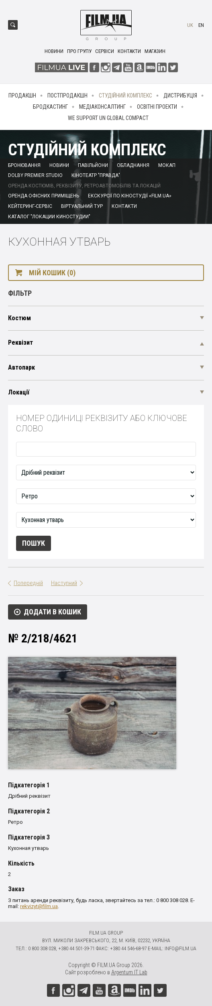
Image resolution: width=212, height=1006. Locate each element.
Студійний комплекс (125, 95)
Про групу (79, 51)
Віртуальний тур (82, 206)
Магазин (155, 51)
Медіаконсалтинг (102, 107)
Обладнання (133, 165)
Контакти (129, 51)
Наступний (64, 583)
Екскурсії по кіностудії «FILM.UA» (129, 196)
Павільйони (93, 165)
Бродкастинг (50, 107)
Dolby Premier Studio (35, 175)
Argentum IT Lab (129, 972)
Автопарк (21, 367)
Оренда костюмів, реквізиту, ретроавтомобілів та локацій (84, 186)
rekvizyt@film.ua (39, 906)
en (201, 25)
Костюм (19, 318)
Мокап (166, 165)
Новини (54, 51)
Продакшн (22, 95)
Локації (18, 392)
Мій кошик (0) (52, 272)
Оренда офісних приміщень (43, 196)
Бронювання (24, 165)
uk (190, 25)
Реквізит (20, 342)
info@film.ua (180, 948)
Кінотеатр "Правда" (95, 175)
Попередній (28, 583)
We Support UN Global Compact (108, 118)
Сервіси (104, 51)
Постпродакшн (67, 95)
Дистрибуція (180, 95)
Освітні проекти (157, 107)
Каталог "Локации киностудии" (49, 216)
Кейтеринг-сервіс (30, 206)
